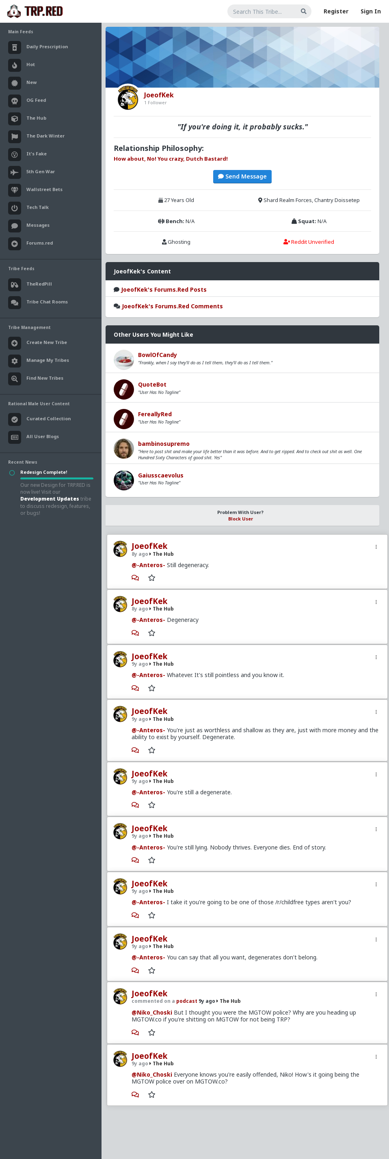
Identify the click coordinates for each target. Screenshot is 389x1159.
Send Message (242, 176)
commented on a (154, 1001)
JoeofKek (149, 546)
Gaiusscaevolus (161, 475)
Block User (240, 519)
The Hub (161, 553)
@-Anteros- (148, 565)
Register (336, 11)
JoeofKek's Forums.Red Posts (164, 289)
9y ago (140, 663)
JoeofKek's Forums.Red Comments (172, 306)
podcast (187, 1001)
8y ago (140, 553)
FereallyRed (155, 414)
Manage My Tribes (38, 361)
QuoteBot (152, 384)
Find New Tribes (35, 378)
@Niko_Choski (152, 1012)
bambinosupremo (164, 443)
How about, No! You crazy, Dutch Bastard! (171, 158)
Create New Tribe (37, 343)
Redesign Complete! (43, 472)
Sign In (371, 11)
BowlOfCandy (157, 355)
